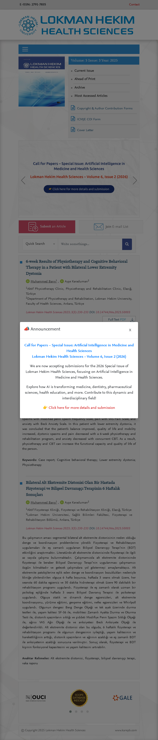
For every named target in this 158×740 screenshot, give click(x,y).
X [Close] (130, 330)
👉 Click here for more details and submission (79, 408)
